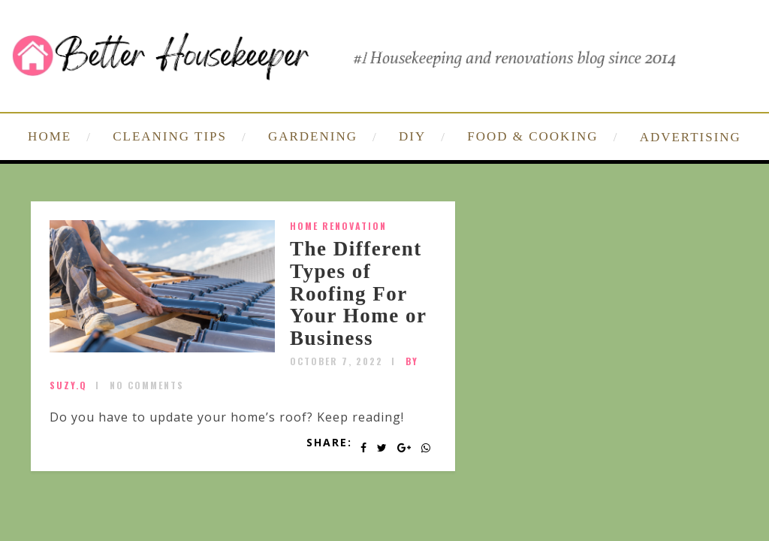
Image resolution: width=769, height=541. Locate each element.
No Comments (147, 385)
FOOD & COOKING (532, 136)
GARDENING (312, 136)
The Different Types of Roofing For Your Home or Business (358, 293)
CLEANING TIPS (170, 136)
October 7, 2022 (336, 361)
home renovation (338, 225)
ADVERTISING (690, 137)
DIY (412, 136)
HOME (49, 136)
